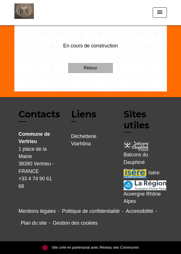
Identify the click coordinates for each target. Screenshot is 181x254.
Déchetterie (84, 136)
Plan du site (34, 223)
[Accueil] (35, 12)
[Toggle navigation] (160, 12)
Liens (83, 114)
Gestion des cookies (75, 223)
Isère (142, 173)
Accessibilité (139, 211)
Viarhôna (81, 143)
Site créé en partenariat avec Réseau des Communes (90, 247)
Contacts (39, 114)
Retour (90, 67)
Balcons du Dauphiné (136, 153)
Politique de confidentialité (90, 211)
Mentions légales (37, 211)
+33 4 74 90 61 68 (35, 182)
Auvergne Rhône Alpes (143, 192)
